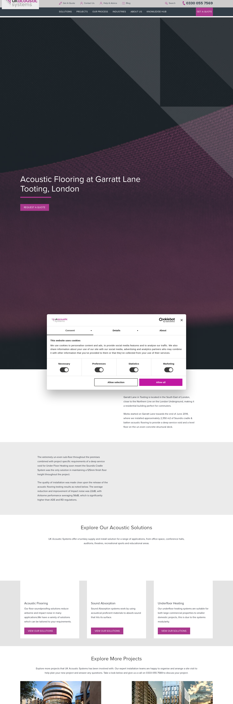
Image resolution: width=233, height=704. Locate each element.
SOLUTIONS (67, 12)
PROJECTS (84, 12)
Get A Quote (71, 4)
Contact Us (91, 4)
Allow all (161, 382)
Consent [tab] (70, 330)
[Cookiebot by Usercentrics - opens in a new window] (161, 320)
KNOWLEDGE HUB (158, 12)
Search (172, 4)
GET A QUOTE (204, 12)
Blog (130, 4)
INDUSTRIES (121, 12)
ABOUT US (138, 12)
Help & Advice (112, 4)
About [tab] (163, 330)
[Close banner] (182, 320)
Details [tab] (116, 330)
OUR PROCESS (102, 12)
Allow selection (116, 382)
